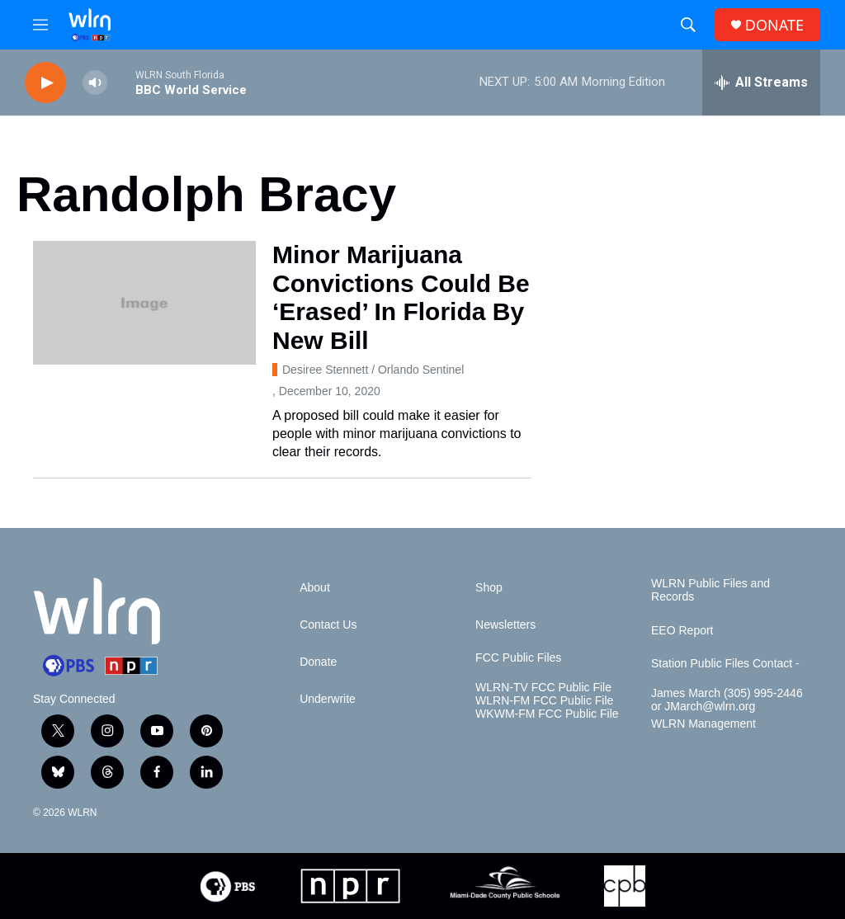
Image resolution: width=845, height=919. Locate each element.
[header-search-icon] (688, 24)
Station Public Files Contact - (725, 663)
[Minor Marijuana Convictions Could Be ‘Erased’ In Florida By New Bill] (144, 303)
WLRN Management (703, 724)
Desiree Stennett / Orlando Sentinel (373, 369)
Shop (489, 588)
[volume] (95, 82)
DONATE (774, 25)
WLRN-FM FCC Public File (544, 701)
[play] (45, 82)
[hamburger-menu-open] (40, 24)
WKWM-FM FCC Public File (546, 714)
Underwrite (328, 699)
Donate (318, 662)
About (315, 588)
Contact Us (328, 625)
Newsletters (505, 625)
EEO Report (682, 630)
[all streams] (761, 82)
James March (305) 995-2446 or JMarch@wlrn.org (727, 700)
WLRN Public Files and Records (710, 590)
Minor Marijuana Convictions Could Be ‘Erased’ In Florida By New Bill (401, 297)
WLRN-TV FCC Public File (543, 687)
